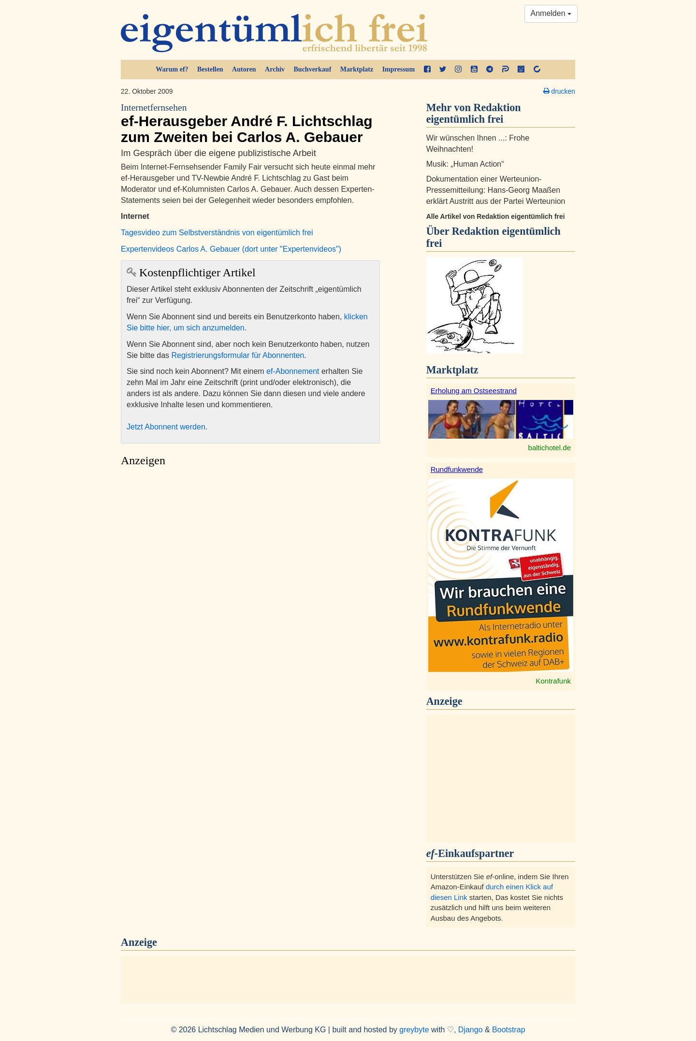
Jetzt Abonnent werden (166, 427)
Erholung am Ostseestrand (474, 390)
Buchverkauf (313, 69)
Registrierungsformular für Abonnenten (238, 355)
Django (470, 1030)
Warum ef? (172, 69)
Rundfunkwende (457, 469)
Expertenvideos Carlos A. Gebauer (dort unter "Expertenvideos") (231, 249)
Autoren (244, 69)
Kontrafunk (553, 681)
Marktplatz (356, 69)
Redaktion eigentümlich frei (493, 237)
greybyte (414, 1030)
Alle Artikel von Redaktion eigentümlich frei (495, 216)
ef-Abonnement (292, 371)
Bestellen (210, 69)
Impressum (398, 69)
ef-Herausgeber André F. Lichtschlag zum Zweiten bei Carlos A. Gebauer (250, 123)
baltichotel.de (549, 447)
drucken (559, 91)
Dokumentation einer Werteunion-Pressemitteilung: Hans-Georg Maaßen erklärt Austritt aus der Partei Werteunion (496, 190)
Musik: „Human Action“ (465, 164)
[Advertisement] (250, 563)
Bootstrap (508, 1030)
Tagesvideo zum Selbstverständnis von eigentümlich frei (217, 232)
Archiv (275, 69)
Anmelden (551, 13)
